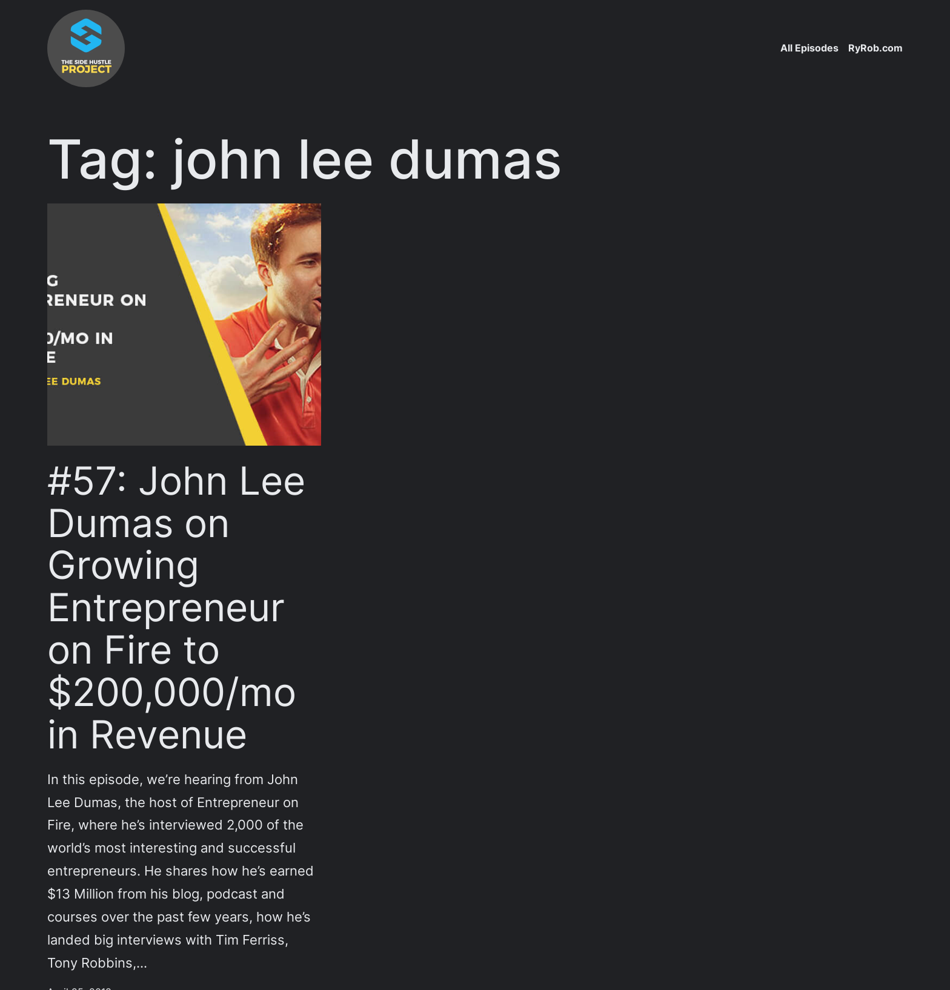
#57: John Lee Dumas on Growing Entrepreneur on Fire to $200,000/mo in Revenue (176, 608)
